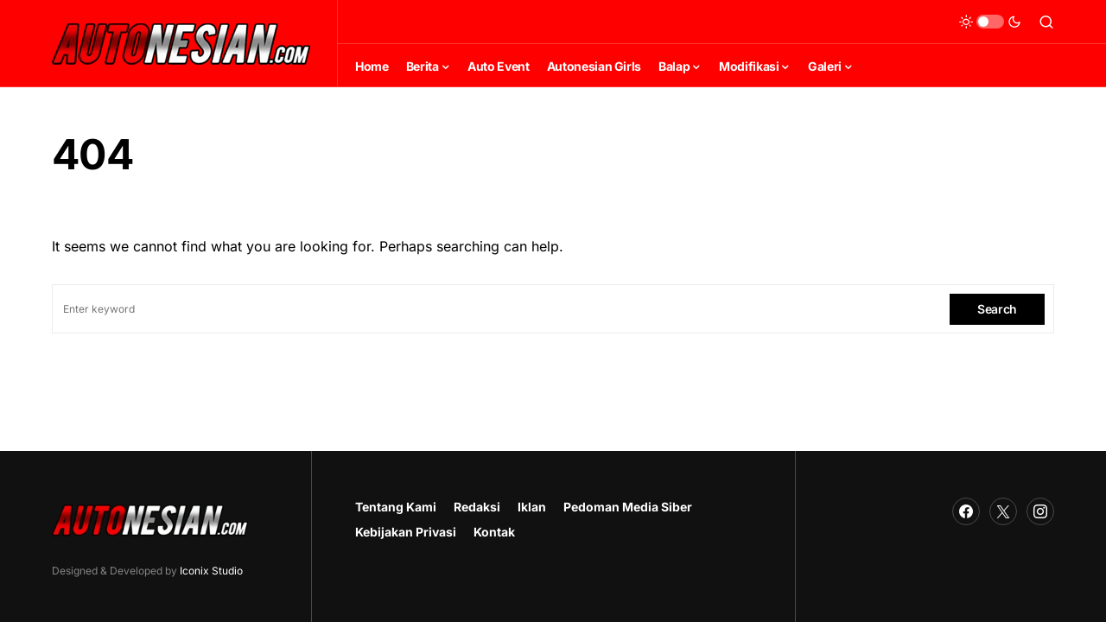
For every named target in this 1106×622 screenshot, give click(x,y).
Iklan (532, 506)
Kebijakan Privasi (405, 531)
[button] (990, 21)
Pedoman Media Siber (627, 506)
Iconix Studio (211, 570)
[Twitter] (1003, 511)
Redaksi (477, 506)
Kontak (494, 531)
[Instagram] (1040, 511)
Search (997, 308)
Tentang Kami (395, 506)
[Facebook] (966, 511)
